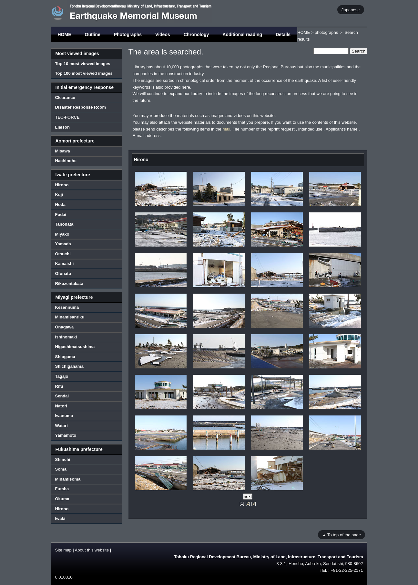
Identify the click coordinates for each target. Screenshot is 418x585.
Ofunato (63, 273)
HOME (64, 34)
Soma (60, 469)
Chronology (196, 34)
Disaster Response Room (80, 107)
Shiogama (65, 356)
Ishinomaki (66, 337)
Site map (63, 550)
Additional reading (242, 34)
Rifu (59, 386)
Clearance (65, 97)
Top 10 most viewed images (82, 63)
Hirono (62, 184)
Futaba (62, 488)
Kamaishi (64, 263)
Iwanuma (64, 415)
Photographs (128, 34)
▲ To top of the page (341, 534)
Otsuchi (63, 253)
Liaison (62, 127)
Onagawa (64, 327)
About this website (92, 550)
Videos (162, 34)
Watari (61, 425)
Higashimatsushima (75, 346)
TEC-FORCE (67, 117)
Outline (92, 34)
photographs (326, 32)
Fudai (60, 214)
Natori (61, 406)
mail (226, 129)
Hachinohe (65, 160)
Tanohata (64, 224)
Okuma (62, 498)
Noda (60, 204)
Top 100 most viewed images (84, 73)
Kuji (59, 194)
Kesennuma (67, 307)
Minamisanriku (70, 317)
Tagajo (61, 376)
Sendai (62, 396)
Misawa (62, 151)
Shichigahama (69, 366)
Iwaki (60, 518)
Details (283, 34)
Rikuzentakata (69, 283)
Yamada (63, 243)
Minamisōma (68, 479)
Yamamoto (65, 435)
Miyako (62, 234)
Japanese (351, 9)
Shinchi (62, 459)
